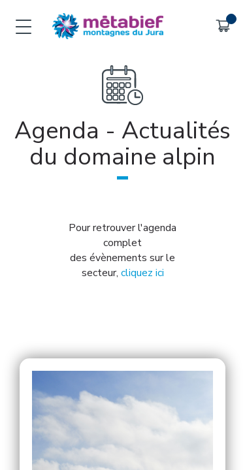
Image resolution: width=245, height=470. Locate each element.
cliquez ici (142, 273)
